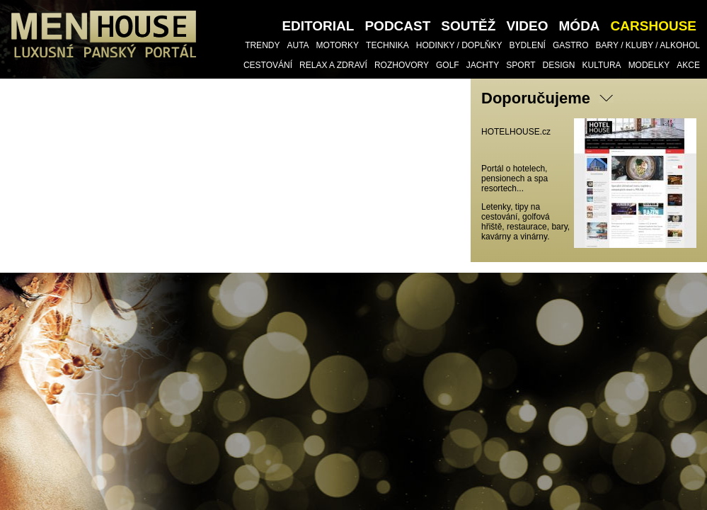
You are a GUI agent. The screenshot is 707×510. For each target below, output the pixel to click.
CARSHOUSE (653, 25)
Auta (298, 45)
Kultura (601, 65)
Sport (520, 65)
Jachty (483, 65)
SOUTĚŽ (468, 25)
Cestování (267, 65)
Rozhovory (401, 65)
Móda (579, 25)
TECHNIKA (387, 45)
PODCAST (397, 25)
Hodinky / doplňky (459, 45)
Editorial (318, 25)
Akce (688, 65)
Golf (447, 65)
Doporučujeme (535, 98)
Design (558, 65)
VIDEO (527, 25)
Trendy (262, 45)
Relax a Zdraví (333, 65)
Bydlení (528, 45)
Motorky (337, 45)
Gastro (571, 45)
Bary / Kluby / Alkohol (648, 45)
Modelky (649, 65)
